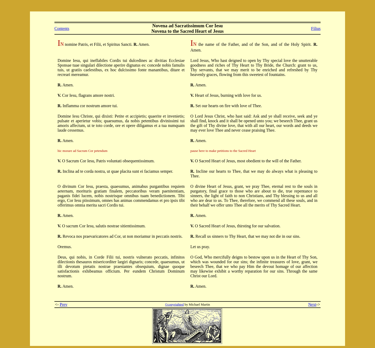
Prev (63, 304)
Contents (61, 28)
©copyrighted (174, 304)
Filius (316, 28)
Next (312, 304)
